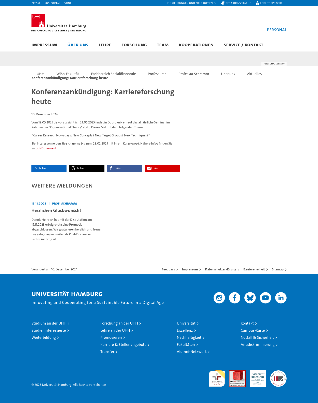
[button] (192, 3)
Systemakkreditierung (278, 372)
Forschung (134, 44)
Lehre (105, 44)
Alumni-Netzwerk (192, 351)
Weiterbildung (43, 337)
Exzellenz (185, 330)
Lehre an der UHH (115, 330)
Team (163, 44)
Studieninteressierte (48, 330)
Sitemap (278, 269)
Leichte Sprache (271, 3)
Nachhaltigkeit (189, 337)
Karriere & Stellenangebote (123, 344)
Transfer (107, 351)
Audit (233, 372)
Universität (186, 323)
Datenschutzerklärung (220, 269)
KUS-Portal (52, 3)
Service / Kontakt (243, 44)
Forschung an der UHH (119, 323)
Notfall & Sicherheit (257, 337)
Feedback (168, 269)
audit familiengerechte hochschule (217, 376)
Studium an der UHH (48, 323)
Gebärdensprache (238, 3)
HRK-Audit (257, 372)
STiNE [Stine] (67, 3)
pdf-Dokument (46, 148)
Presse (35, 3)
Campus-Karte (253, 330)
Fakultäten (186, 344)
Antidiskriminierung (258, 344)
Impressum (44, 44)
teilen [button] (42, 168)
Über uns (77, 44)
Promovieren (111, 337)
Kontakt (247, 323)
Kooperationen (196, 44)
